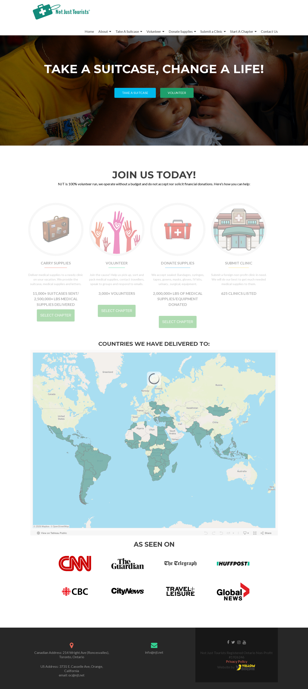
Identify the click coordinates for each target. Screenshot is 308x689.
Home (89, 31)
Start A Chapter (241, 31)
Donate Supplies (181, 31)
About (103, 31)
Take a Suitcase (135, 93)
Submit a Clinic (211, 31)
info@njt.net (154, 652)
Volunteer (154, 31)
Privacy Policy (236, 661)
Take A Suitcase (127, 31)
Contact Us (269, 31)
